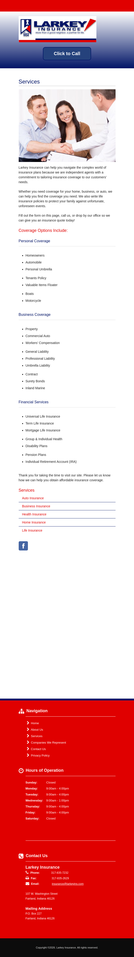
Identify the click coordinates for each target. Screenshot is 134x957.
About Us (35, 729)
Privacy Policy (38, 755)
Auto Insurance (33, 498)
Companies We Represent (46, 742)
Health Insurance (34, 514)
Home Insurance (34, 522)
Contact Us (36, 749)
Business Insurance (36, 506)
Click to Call (67, 53)
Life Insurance (32, 530)
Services (34, 736)
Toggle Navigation (126, 6)
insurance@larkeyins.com (68, 883)
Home (33, 723)
